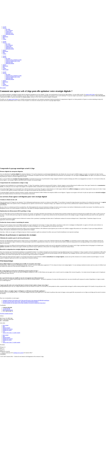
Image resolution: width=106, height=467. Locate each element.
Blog (4, 37)
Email (1, 350)
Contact (4, 39)
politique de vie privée (18, 352)
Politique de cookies (7, 330)
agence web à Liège (90, 94)
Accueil (4, 26)
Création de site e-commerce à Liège (13, 59)
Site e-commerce (9, 30)
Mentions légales (6, 327)
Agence (4, 35)
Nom (1, 348)
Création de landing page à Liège (12, 61)
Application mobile (9, 34)
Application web (9, 33)
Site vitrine (7, 29)
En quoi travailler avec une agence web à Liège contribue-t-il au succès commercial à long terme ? (24, 302)
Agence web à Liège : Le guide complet (11, 332)
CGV (4, 331)
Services (4, 28)
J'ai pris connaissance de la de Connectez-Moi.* (17, 352)
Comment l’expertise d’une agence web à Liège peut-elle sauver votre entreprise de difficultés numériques (26, 300)
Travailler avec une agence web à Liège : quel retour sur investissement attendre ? (20, 301)
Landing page (8, 31)
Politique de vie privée (8, 329)
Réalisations (5, 36)
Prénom (2, 347)
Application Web (9, 62)
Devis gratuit (5, 69)
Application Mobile (9, 63)
